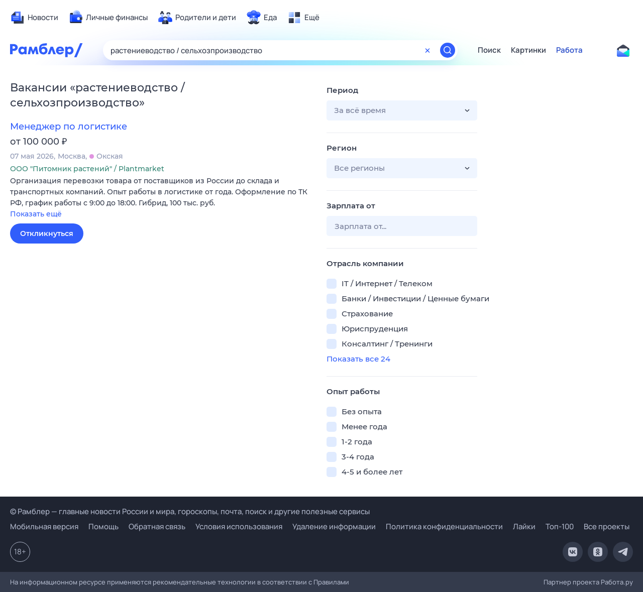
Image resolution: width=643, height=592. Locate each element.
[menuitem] (34, 17)
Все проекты (606, 526)
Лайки (524, 526)
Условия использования (238, 526)
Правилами (331, 581)
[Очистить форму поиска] (427, 50)
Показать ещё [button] (36, 213)
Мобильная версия (44, 526)
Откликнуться (46, 233)
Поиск (489, 50)
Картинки (528, 50)
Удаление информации (334, 526)
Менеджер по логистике (68, 126)
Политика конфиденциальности (444, 526)
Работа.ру (617, 581)
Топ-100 (560, 526)
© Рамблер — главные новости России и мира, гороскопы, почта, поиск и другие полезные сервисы (190, 511)
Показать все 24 (358, 359)
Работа (569, 50)
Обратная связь (157, 526)
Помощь (103, 526)
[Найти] (448, 50)
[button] (160, 198)
